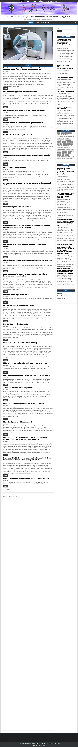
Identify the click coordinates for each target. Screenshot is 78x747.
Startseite (31, 23)
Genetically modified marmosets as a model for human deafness (26, 478)
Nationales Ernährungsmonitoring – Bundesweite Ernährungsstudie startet (27, 184)
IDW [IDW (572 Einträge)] (62, 147)
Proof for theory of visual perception (16, 324)
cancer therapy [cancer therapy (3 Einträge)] (67, 136)
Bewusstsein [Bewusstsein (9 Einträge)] (69, 133)
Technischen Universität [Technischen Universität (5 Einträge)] (62, 156)
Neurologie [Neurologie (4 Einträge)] (64, 151)
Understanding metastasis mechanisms (17, 207)
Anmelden (59, 293)
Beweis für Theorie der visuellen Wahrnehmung (20, 343)
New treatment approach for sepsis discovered (20, 92)
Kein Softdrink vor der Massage (14, 167)
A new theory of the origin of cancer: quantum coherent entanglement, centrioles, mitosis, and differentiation (65, 271)
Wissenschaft (28, 1)
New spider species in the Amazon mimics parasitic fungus (24, 110)
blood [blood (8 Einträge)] (58, 134)
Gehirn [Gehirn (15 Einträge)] (58, 145)
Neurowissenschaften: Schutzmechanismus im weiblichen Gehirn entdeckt (65, 67)
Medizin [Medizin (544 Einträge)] (72, 149)
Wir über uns (41, 1)
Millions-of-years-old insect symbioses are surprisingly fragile (25, 363)
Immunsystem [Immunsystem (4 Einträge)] (67, 147)
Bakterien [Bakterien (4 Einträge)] (63, 133)
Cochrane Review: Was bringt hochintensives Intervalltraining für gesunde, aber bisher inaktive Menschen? (26, 226)
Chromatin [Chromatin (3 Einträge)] (59, 138)
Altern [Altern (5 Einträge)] (58, 133)
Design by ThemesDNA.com (39, 745)
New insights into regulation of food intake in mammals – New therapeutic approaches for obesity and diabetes (25, 438)
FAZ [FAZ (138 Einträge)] (61, 144)
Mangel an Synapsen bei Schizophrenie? (17, 422)
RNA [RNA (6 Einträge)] (63, 155)
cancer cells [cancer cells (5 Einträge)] (60, 136)
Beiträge (37, 23)
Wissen (34, 1)
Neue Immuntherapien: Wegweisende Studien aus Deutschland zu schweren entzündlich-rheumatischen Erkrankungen (26, 69)
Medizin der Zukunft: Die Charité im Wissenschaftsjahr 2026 (24, 403)
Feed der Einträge (61, 295)
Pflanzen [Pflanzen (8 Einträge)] (59, 153)
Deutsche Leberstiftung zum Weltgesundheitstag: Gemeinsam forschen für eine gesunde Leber (25, 275)
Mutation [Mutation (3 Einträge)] (59, 151)
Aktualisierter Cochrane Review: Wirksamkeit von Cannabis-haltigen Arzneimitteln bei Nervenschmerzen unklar (64, 42)
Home (22, 1)
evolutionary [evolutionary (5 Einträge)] (70, 142)
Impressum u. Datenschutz (51, 1)
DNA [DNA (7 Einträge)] (71, 138)
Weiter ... (5, 88)
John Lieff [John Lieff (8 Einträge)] (59, 149)
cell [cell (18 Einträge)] (73, 136)
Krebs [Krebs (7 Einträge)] (64, 149)
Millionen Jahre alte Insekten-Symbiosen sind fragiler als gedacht (26, 375)
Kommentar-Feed (61, 298)
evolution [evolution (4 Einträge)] (64, 142)
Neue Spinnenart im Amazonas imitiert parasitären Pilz (23, 123)
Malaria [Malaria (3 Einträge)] (68, 149)
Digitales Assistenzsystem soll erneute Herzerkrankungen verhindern (27, 260)
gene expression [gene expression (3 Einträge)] (68, 145)
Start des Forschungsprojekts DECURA (16, 295)
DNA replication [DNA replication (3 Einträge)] (60, 140)
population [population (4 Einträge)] (64, 153)
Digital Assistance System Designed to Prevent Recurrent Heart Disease (25, 245)
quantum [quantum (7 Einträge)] (59, 155)
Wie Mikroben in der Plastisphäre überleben (18, 135)
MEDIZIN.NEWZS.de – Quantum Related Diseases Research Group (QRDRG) (39, 16)
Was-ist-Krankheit (45, 23)
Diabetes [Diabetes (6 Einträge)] (67, 138)
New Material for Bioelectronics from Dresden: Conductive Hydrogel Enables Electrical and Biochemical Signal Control (27, 459)
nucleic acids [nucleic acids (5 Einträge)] (71, 151)
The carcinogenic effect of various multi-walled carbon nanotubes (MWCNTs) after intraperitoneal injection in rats (65, 222)
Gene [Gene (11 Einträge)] (62, 145)
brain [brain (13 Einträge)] (62, 134)
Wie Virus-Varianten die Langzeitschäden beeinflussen (66, 90)
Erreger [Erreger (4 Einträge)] (59, 142)
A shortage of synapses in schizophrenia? (18, 388)
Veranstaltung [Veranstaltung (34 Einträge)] (69, 158)
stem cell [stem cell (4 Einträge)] (67, 155)
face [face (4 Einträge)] (58, 144)
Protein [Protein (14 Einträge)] (69, 153)
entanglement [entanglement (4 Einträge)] (68, 140)
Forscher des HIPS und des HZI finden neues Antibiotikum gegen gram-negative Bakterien (65, 195)
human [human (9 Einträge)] (58, 147)
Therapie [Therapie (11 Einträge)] (59, 158)
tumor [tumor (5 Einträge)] (63, 158)
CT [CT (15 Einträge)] (63, 138)
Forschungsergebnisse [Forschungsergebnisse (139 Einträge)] (68, 144)
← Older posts (6, 489)
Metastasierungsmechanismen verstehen (18, 305)
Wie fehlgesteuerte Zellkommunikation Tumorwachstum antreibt (26, 155)
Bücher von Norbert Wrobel (10, 496)
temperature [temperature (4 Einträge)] (71, 156)
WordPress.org (60, 301)
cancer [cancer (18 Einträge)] (66, 134)
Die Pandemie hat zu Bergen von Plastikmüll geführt (65, 78)
